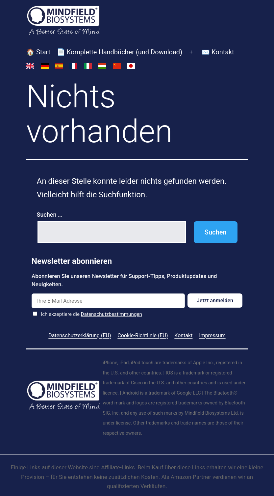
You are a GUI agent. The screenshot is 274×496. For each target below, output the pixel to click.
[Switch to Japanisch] (131, 66)
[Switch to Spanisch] (59, 66)
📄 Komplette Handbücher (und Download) (119, 52)
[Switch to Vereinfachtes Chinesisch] (117, 66)
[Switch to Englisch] (30, 66)
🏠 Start (38, 52)
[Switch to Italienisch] (88, 66)
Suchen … (49, 214)
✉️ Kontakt (218, 52)
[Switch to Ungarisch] (102, 66)
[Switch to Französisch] (73, 66)
